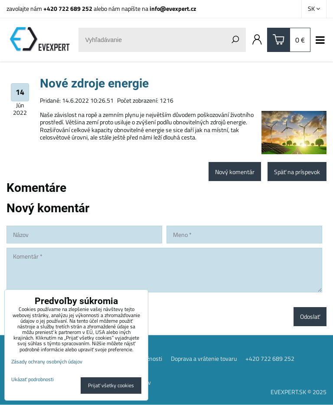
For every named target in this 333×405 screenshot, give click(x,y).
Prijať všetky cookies (111, 385)
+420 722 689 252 (67, 8)
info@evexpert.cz (173, 8)
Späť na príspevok (297, 171)
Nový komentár (235, 171)
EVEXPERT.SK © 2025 (298, 391)
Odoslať (310, 316)
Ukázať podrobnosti (32, 379)
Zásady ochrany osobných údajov (46, 361)
